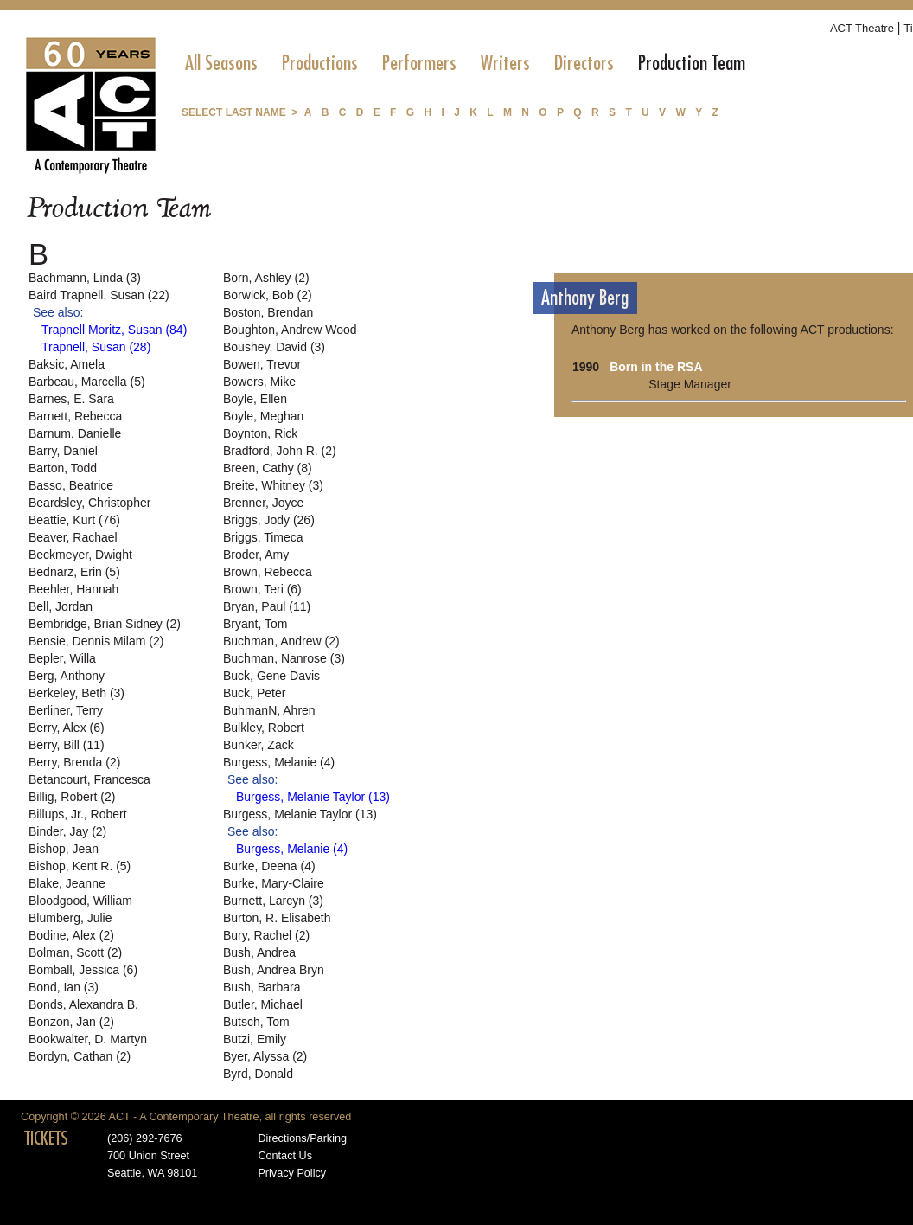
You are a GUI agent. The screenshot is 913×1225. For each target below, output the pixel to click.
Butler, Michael (263, 1004)
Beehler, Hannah (73, 589)
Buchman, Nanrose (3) (284, 658)
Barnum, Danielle (75, 433)
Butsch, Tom (256, 1022)
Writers (505, 63)
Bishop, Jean (64, 849)
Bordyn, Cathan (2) (80, 1056)
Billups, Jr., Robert (78, 814)
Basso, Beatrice (71, 485)
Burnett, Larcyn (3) (273, 901)
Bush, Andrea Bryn (273, 970)
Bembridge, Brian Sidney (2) (105, 624)
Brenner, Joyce (263, 503)
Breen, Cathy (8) (267, 468)
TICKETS (46, 1138)
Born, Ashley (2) (266, 278)
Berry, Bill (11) (67, 745)
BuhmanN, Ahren (269, 710)
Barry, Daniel (63, 451)
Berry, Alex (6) (67, 727)
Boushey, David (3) (274, 347)
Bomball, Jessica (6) (83, 970)
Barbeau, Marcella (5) (87, 381)
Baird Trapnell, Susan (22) (99, 295)
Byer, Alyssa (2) (265, 1056)
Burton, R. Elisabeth (277, 918)
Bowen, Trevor (262, 364)
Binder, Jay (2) (67, 831)
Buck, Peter (254, 693)
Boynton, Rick (260, 433)
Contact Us (285, 1156)
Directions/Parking (302, 1138)
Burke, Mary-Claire (273, 883)
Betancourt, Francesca (89, 779)
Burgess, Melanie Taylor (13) (313, 797)
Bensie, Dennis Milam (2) (96, 641)
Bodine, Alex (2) (71, 935)
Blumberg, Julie (70, 918)
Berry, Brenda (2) (74, 762)
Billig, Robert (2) (72, 797)
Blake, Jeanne (67, 883)
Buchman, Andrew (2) (281, 641)
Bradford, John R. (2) (279, 451)
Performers (419, 63)
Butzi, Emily (254, 1039)
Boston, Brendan (268, 312)
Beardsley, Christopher (89, 503)
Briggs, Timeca (263, 537)
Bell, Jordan (61, 606)
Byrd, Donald (258, 1074)
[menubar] (465, 63)
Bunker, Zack (258, 745)
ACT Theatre (862, 28)
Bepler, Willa (62, 658)
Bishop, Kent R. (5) (80, 866)
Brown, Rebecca (267, 572)
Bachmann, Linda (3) (85, 278)
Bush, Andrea (259, 952)
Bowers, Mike (259, 381)
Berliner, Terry (66, 710)
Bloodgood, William (80, 901)
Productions (320, 63)
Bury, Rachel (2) (266, 935)
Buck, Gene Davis (271, 676)
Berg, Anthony (67, 676)
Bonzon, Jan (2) (71, 1022)
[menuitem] (221, 63)
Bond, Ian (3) (64, 987)
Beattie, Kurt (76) (74, 520)
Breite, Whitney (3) (273, 485)
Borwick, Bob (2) (267, 295)
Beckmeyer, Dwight (80, 554)
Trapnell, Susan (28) (96, 347)
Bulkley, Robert (263, 727)
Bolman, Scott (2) (75, 952)
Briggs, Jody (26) (269, 520)
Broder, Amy (256, 554)
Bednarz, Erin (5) (74, 572)
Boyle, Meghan (263, 416)
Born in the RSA (656, 367)
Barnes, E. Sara (71, 399)
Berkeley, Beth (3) (76, 693)
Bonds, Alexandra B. (83, 1004)
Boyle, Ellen (255, 399)
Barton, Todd (63, 468)
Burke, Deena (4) (269, 866)
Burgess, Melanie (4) (279, 762)
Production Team (691, 63)
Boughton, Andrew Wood (290, 330)
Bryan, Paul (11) (266, 606)
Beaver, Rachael (73, 537)
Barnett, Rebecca (75, 416)
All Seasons (221, 63)
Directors (584, 63)
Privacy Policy (292, 1173)
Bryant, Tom (255, 624)
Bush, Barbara (262, 987)
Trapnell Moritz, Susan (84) (114, 330)
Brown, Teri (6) (262, 589)
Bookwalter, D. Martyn (88, 1039)
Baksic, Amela (67, 364)
